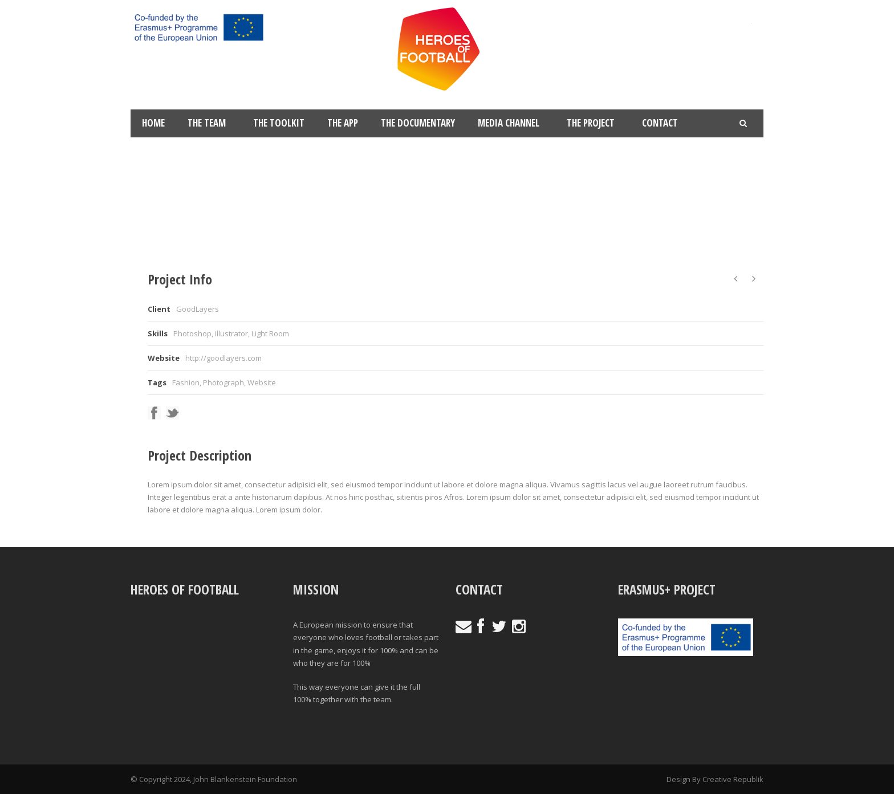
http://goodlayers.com (223, 358)
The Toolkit (278, 122)
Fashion (186, 382)
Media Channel (508, 122)
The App (342, 122)
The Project (591, 122)
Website (261, 382)
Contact (660, 122)
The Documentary (418, 122)
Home (153, 122)
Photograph (223, 382)
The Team (207, 122)
